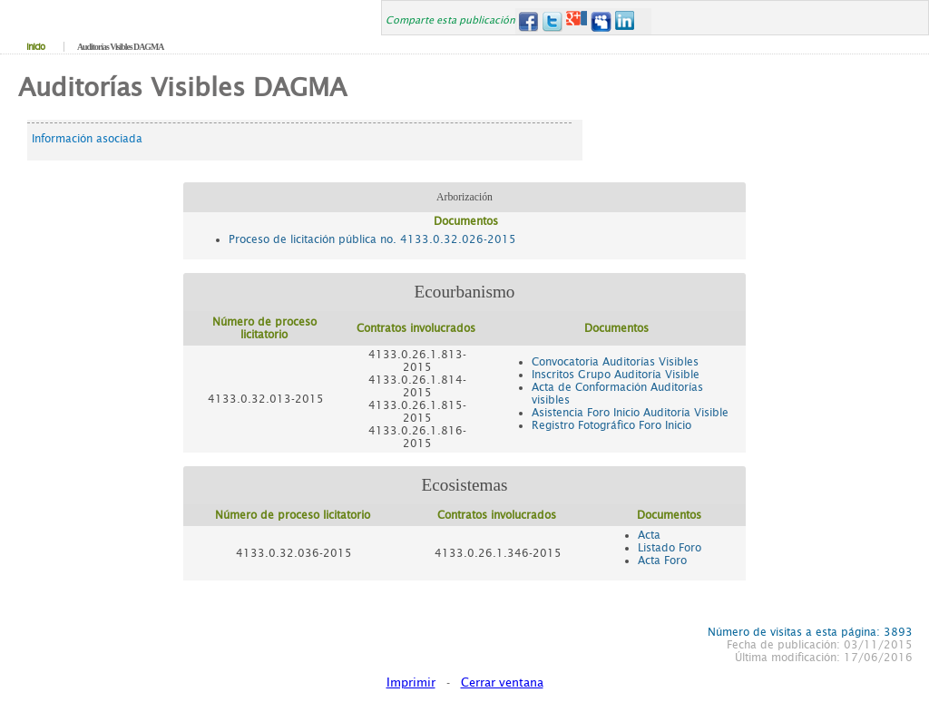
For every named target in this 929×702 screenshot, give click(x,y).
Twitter (552, 21)
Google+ (576, 21)
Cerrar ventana (502, 682)
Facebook (527, 21)
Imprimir (410, 682)
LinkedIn (625, 21)
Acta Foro (662, 560)
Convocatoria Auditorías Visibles (615, 362)
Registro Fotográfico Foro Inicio (611, 425)
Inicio (35, 47)
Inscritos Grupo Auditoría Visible (615, 374)
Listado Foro (669, 547)
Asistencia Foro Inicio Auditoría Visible (630, 412)
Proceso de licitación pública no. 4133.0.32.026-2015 (372, 239)
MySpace (601, 21)
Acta (649, 535)
